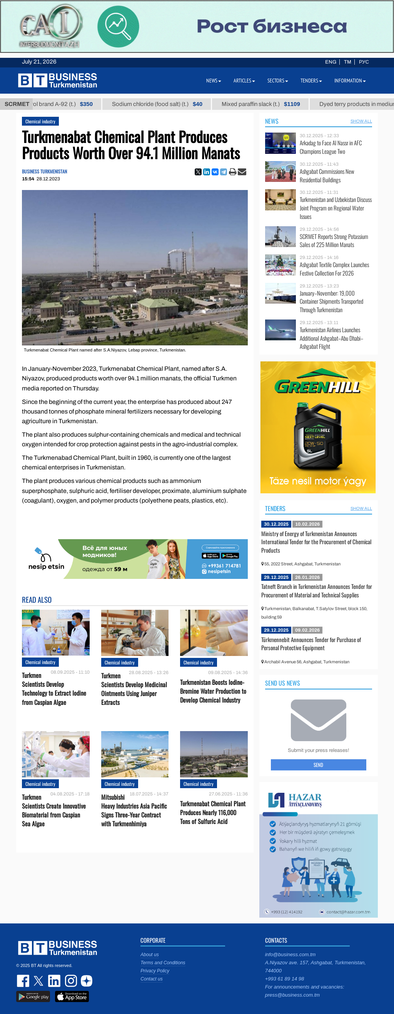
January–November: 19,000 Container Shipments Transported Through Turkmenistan (331, 301)
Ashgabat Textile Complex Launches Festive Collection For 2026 (334, 269)
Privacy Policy (154, 971)
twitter (39, 981)
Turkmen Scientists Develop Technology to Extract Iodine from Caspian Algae (54, 689)
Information (350, 80)
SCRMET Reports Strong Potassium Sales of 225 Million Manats (334, 240)
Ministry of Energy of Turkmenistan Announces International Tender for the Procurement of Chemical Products (316, 541)
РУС (364, 62)
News (272, 121)
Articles (244, 80)
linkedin (54, 981)
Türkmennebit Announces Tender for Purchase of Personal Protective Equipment (311, 643)
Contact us (151, 979)
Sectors (277, 80)
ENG (330, 62)
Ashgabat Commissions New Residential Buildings (327, 175)
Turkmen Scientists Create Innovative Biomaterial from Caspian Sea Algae (54, 811)
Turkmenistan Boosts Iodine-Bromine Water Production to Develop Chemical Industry (213, 691)
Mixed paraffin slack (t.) (269, 104)
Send (318, 764)
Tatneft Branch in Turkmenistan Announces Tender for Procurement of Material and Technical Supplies (316, 590)
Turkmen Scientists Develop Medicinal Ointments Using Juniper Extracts (134, 689)
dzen (85, 981)
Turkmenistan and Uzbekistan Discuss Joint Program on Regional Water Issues (336, 207)
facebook (24, 981)
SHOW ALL (361, 121)
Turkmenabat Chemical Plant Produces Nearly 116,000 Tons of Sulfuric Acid (212, 812)
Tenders (275, 508)
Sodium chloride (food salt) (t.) (165, 104)
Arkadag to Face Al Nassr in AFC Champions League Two (331, 147)
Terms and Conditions (162, 962)
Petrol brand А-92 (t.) (65, 104)
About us (149, 954)
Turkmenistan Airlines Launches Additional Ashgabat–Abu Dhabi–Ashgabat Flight (331, 338)
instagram (70, 981)
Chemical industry (40, 121)
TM (347, 62)
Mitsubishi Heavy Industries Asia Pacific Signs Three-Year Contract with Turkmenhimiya (134, 811)
